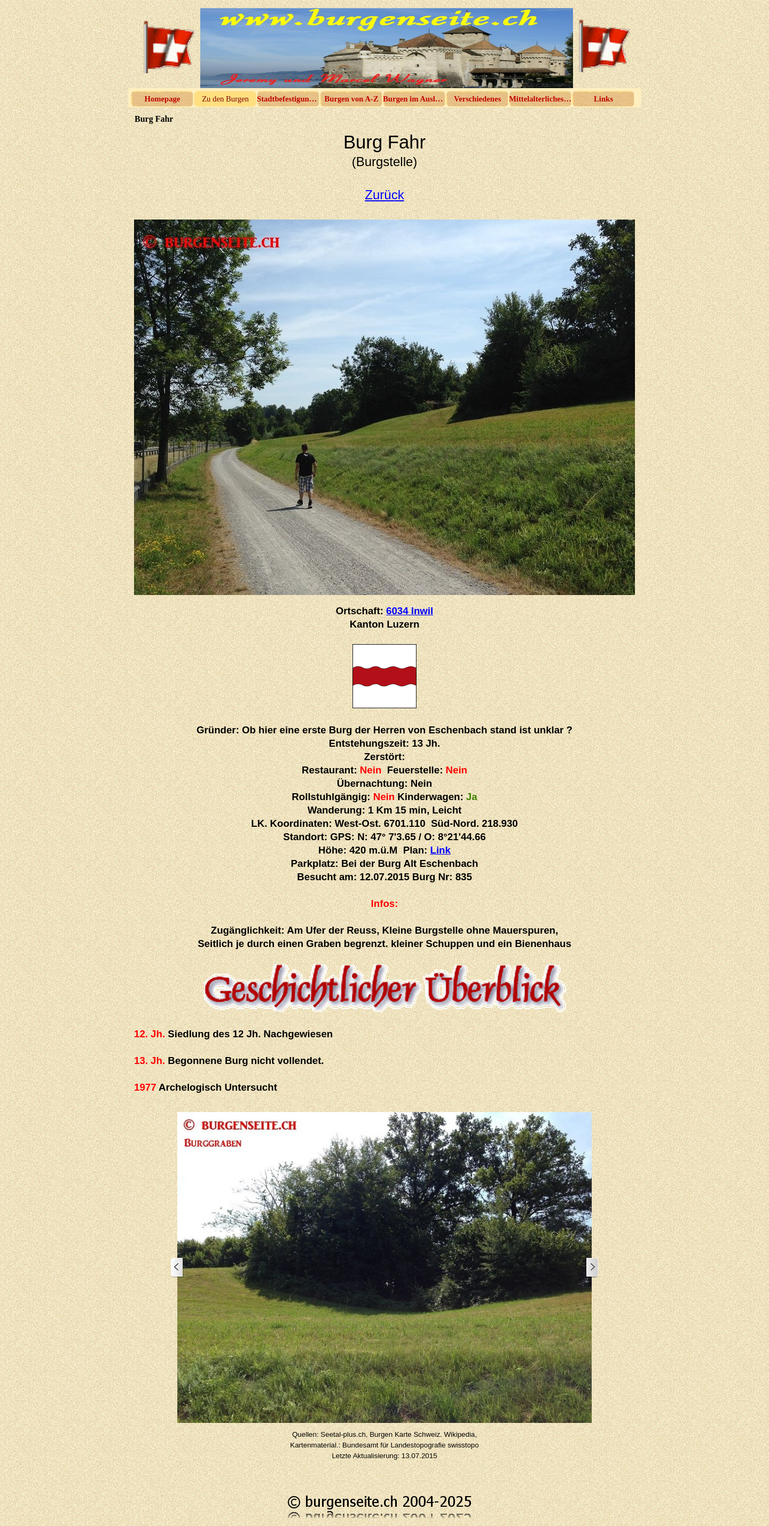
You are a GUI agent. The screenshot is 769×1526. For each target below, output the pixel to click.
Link (440, 850)
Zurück (384, 194)
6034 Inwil (409, 610)
